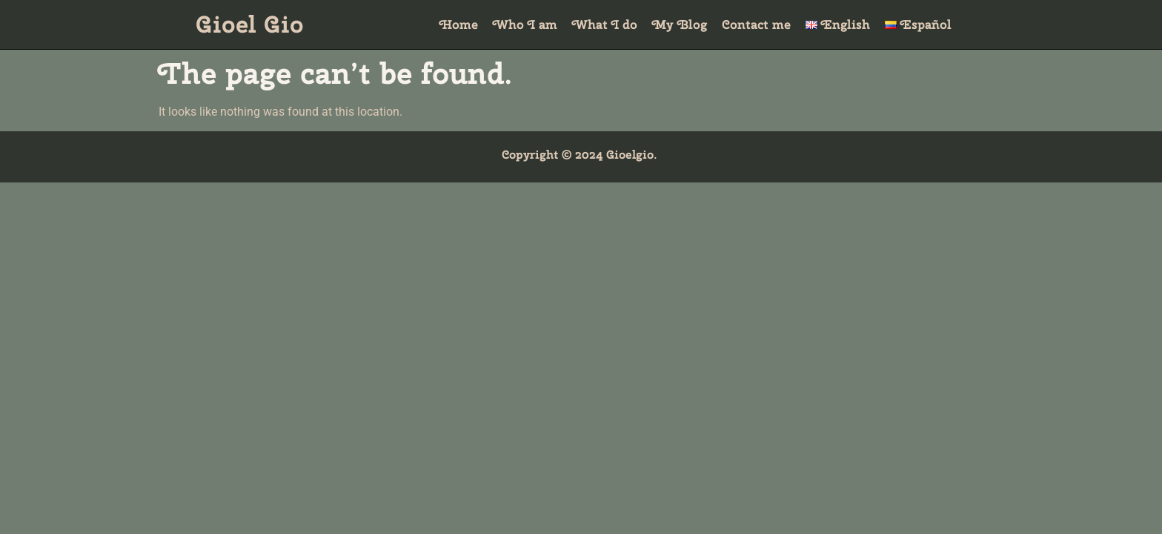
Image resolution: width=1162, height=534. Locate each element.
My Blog (679, 24)
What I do (604, 24)
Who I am (525, 24)
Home (458, 24)
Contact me (756, 24)
